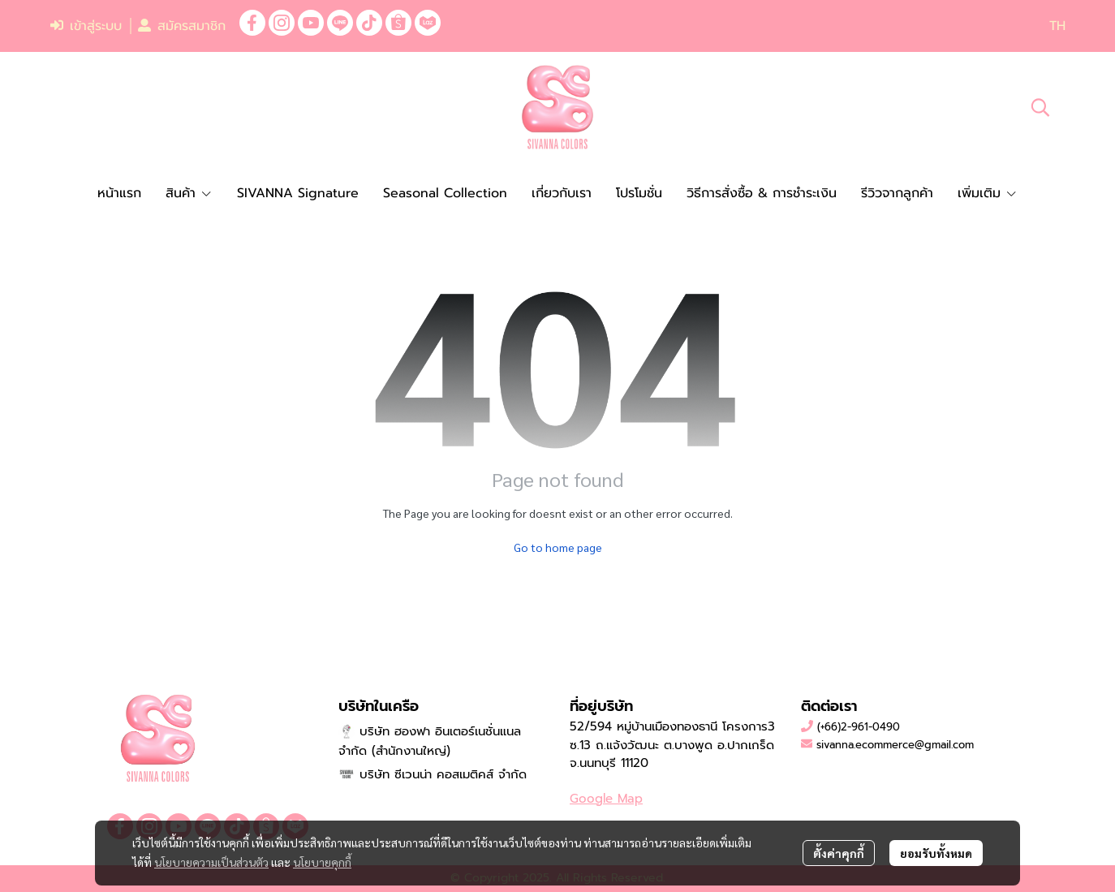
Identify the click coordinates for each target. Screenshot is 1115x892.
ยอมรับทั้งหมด (936, 853)
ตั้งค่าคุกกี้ (838, 853)
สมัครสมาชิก (182, 26)
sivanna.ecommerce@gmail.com (895, 744)
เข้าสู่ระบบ (86, 26)
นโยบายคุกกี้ (322, 862)
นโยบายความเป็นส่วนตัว (211, 862)
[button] (1057, 26)
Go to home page (558, 547)
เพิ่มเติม (988, 193)
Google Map (606, 799)
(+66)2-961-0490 (858, 727)
